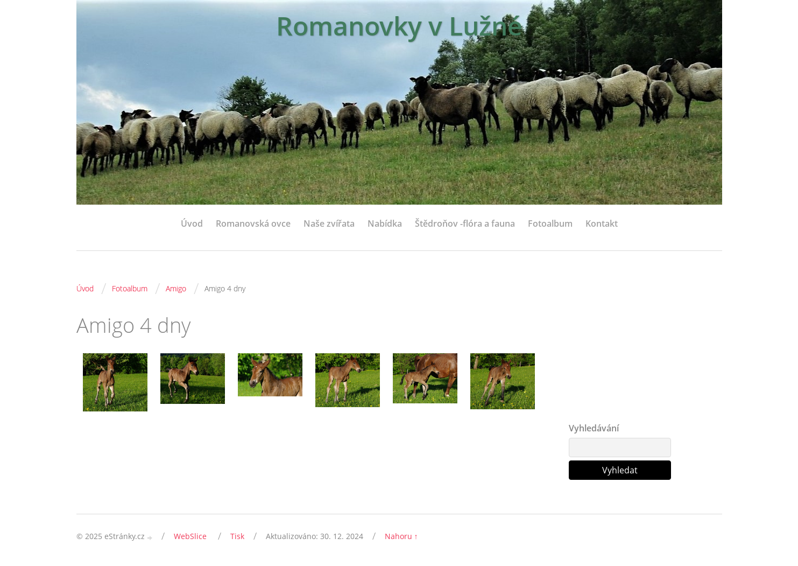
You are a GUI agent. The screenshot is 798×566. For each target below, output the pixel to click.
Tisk (237, 536)
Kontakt (601, 223)
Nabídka (385, 223)
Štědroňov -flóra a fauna (465, 223)
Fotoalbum (550, 223)
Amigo (176, 288)
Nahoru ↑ (401, 536)
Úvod (192, 223)
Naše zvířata (329, 223)
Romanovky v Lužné (399, 25)
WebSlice (190, 536)
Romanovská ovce (253, 223)
